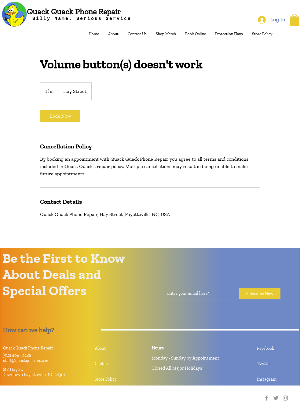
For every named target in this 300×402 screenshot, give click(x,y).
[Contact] (116, 364)
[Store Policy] (116, 379)
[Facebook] (266, 398)
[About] (116, 348)
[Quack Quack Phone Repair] (74, 11)
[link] (60, 116)
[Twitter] (276, 398)
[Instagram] (285, 398)
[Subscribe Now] (259, 293)
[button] (294, 20)
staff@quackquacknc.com (26, 360)
